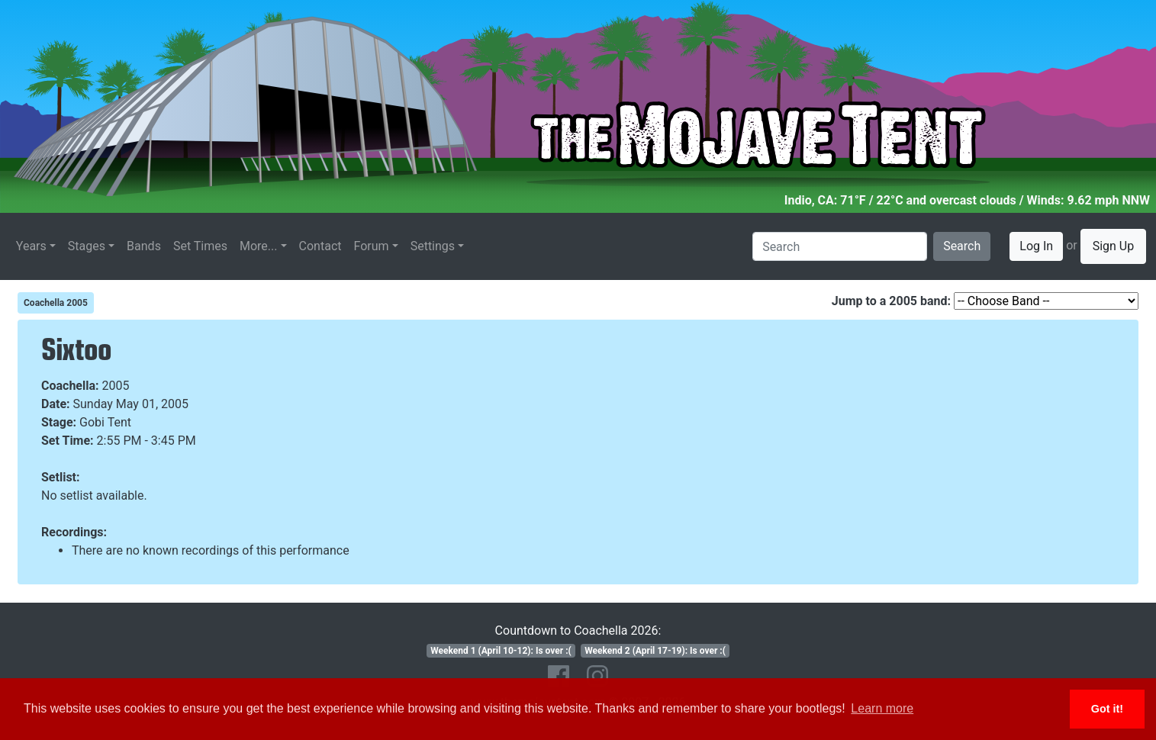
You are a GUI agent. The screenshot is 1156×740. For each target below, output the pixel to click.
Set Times (200, 246)
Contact (320, 246)
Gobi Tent (105, 422)
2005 (116, 385)
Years (31, 246)
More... (259, 246)
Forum (371, 246)
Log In (1036, 246)
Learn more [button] (882, 708)
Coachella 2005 (56, 303)
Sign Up (1114, 246)
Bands (144, 246)
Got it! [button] (1107, 709)
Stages (86, 246)
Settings (433, 246)
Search (962, 246)
